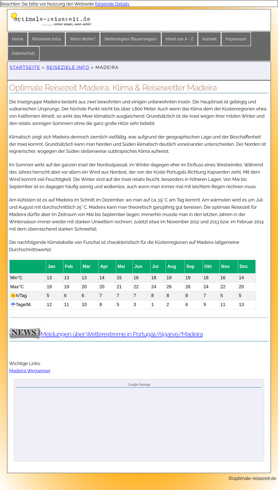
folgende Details (112, 4)
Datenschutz (23, 53)
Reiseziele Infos (46, 39)
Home (17, 39)
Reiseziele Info (67, 67)
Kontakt (209, 39)
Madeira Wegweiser (30, 370)
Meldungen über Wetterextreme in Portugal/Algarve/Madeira (122, 334)
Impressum (236, 39)
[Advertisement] (139, 424)
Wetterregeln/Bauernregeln (130, 39)
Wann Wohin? (82, 39)
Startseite (25, 67)
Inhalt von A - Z (180, 39)
